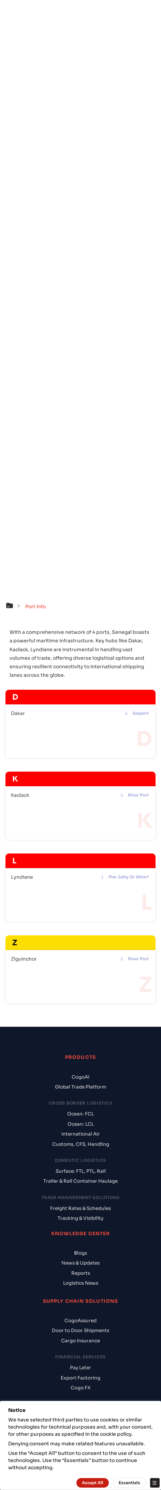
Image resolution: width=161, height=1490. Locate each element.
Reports (80, 1273)
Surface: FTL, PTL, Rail (81, 1171)
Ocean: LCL (81, 1124)
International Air (80, 1134)
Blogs (80, 1253)
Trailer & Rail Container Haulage (80, 1181)
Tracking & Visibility (80, 1218)
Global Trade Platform (80, 1087)
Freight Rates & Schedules (80, 1208)
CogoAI (80, 1077)
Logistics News (80, 1283)
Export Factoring (80, 1378)
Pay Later (80, 1368)
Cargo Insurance (80, 1341)
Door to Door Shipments (80, 1330)
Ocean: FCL (80, 1114)
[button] (14, 606)
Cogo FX (80, 1388)
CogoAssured (80, 1321)
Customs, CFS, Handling (80, 1144)
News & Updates (80, 1263)
